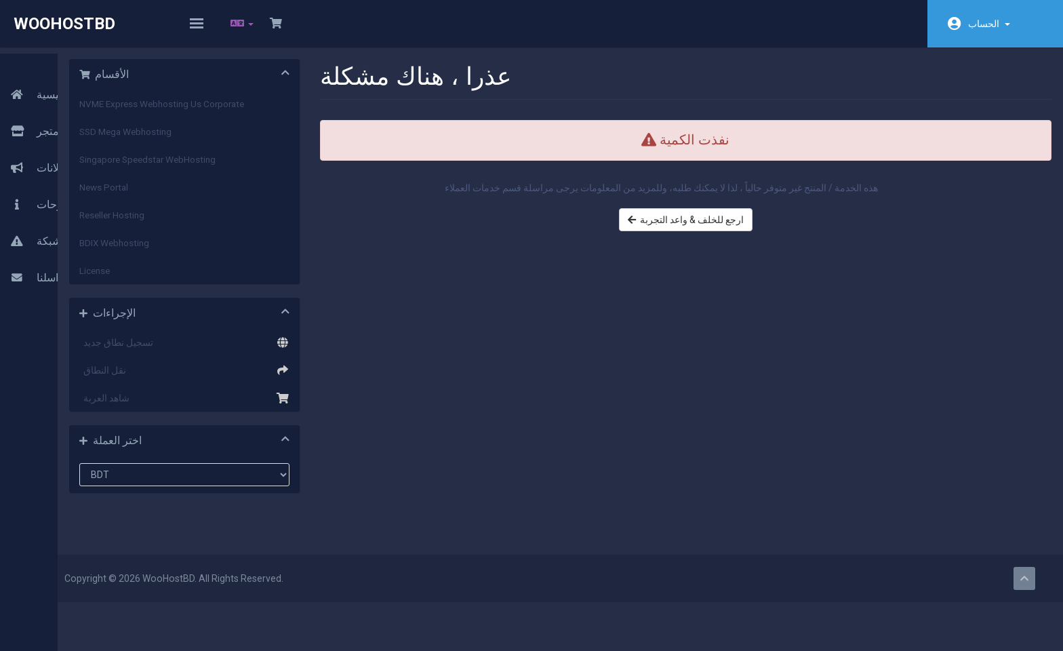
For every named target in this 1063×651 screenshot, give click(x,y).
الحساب (989, 23)
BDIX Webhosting (235, 251)
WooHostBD (64, 23)
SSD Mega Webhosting (246, 140)
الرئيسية (37, 72)
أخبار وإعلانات (49, 146)
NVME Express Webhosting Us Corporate (282, 112)
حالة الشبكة (45, 219)
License (215, 279)
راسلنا (32, 255)
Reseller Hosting (232, 223)
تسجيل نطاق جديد (289, 351)
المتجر (38, 109)
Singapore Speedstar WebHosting (268, 168)
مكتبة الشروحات (56, 182)
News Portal (224, 196)
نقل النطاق (289, 379)
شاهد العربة (289, 407)
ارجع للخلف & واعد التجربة (725, 242)
